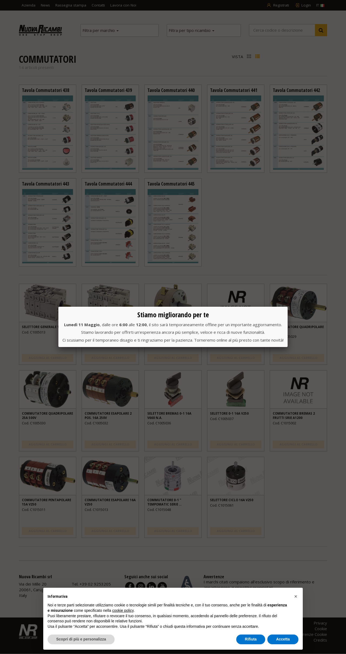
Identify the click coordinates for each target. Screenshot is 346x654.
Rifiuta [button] (251, 639)
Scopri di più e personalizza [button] (81, 639)
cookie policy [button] (123, 610)
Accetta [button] (283, 639)
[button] (295, 596)
